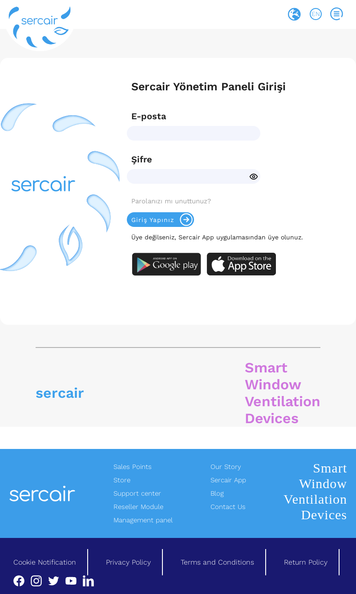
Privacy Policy (128, 562)
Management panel (143, 520)
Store (121, 480)
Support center (137, 493)
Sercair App (228, 480)
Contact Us (228, 507)
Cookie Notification (44, 562)
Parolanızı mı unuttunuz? (171, 201)
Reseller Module (138, 507)
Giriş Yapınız (162, 219)
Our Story (225, 467)
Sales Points (132, 467)
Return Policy (306, 562)
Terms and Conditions (217, 562)
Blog (217, 493)
